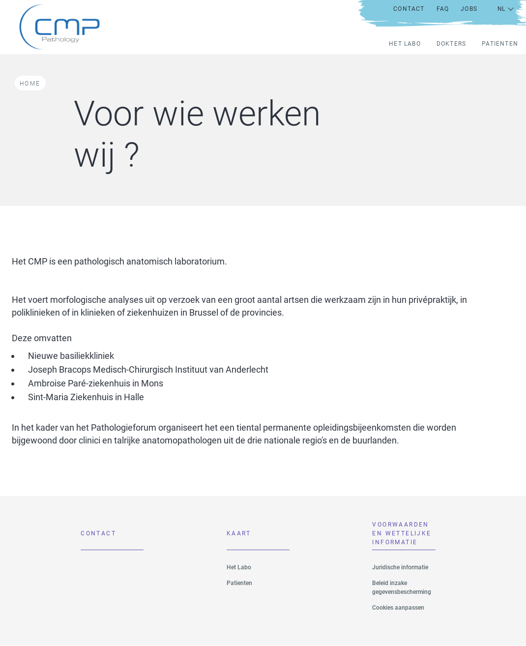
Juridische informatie (400, 567)
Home (30, 83)
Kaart (239, 533)
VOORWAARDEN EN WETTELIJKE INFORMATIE (401, 536)
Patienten (500, 43)
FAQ (443, 8)
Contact (408, 8)
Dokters (451, 43)
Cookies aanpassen (398, 607)
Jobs (469, 8)
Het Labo (405, 43)
